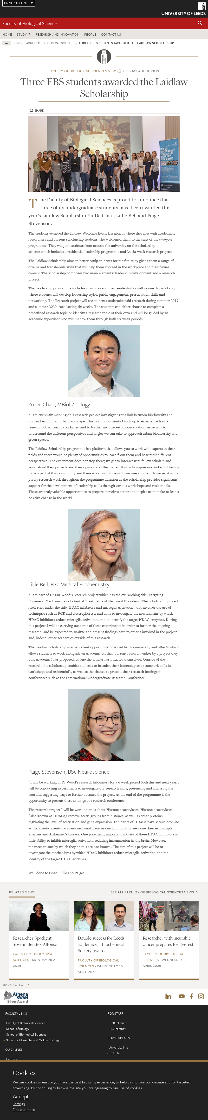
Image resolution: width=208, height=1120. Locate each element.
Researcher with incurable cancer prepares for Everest (168, 941)
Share (39, 110)
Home (7, 34)
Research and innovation (57, 34)
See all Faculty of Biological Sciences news (152, 892)
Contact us (111, 34)
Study (22, 34)
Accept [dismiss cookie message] (21, 1096)
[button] (200, 23)
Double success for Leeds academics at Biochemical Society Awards (101, 944)
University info (118, 1047)
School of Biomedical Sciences (26, 1034)
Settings (19, 1103)
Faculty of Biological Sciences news (83, 70)
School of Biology (17, 1028)
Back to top (14, 984)
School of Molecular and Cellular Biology (32, 1040)
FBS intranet (117, 1028)
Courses (11, 1059)
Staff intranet (118, 1023)
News (17, 43)
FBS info (114, 1053)
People (90, 34)
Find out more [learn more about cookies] (24, 1109)
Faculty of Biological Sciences (30, 23)
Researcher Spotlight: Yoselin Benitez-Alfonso (35, 941)
